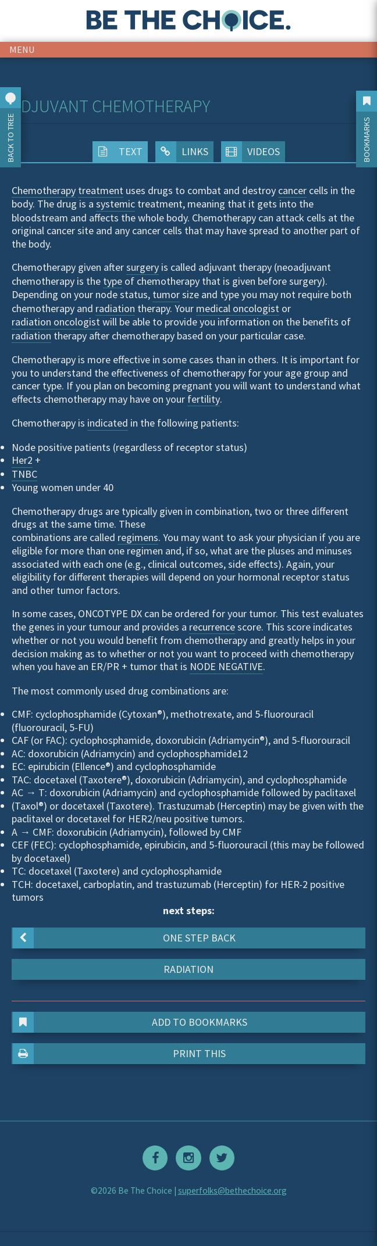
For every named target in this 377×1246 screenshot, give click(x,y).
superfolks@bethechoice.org (232, 1190)
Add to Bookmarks (130, 1022)
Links (181, 151)
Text (118, 151)
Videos (250, 151)
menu (22, 49)
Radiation (188, 969)
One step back (124, 938)
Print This (119, 1053)
